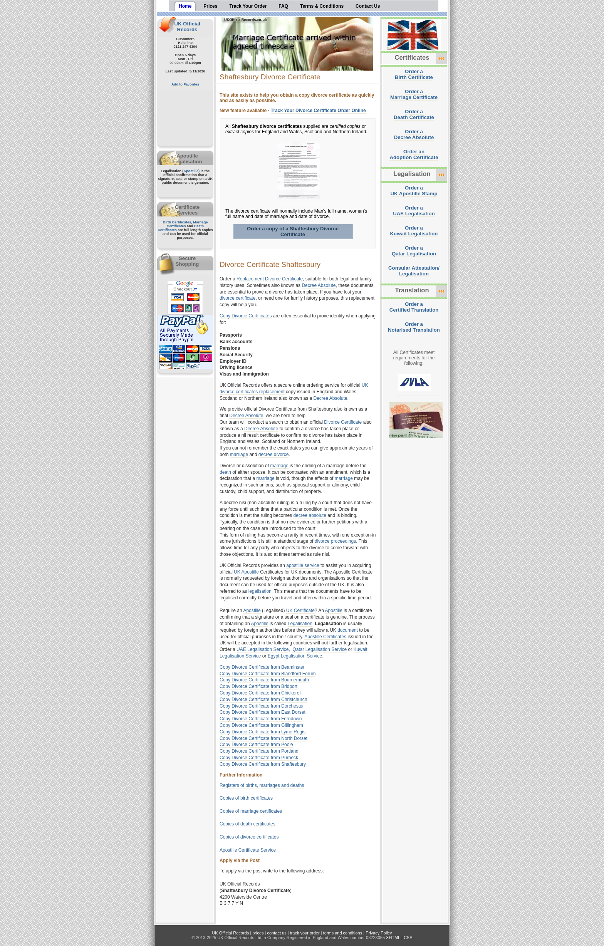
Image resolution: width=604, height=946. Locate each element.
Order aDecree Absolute (414, 134)
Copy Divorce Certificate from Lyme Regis (262, 732)
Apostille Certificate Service (248, 850)
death (225, 472)
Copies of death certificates (247, 824)
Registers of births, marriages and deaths (262, 785)
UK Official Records (187, 26)
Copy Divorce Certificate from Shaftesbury (263, 764)
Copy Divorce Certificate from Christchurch (263, 699)
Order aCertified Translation (414, 307)
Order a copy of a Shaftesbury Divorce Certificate (293, 231)
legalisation (260, 591)
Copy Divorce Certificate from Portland (259, 751)
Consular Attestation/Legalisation (414, 271)
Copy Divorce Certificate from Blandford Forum (267, 673)
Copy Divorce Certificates (246, 316)
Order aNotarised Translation (414, 327)
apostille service (302, 565)
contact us (277, 933)
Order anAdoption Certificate (413, 154)
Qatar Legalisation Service (319, 649)
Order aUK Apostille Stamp (414, 190)
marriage (239, 454)
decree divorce (273, 454)
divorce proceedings (335, 541)
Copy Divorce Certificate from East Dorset (262, 712)
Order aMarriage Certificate (414, 94)
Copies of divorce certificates (249, 837)
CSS (408, 937)
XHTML (393, 937)
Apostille (190, 171)
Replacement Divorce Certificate (270, 279)
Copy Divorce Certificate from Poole (256, 744)
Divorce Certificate (343, 422)
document (347, 630)
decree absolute (309, 515)
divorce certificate (237, 298)
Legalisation (300, 623)
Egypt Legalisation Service (295, 656)
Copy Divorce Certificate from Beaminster (262, 667)
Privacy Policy (379, 933)
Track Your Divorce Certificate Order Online (318, 110)
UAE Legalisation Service (263, 649)
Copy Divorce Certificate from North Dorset (263, 738)
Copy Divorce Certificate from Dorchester (262, 706)
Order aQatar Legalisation (414, 251)
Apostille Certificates (325, 636)
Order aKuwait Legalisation (414, 230)
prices (257, 933)
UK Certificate (300, 610)
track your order (305, 933)
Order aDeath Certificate (414, 114)
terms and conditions (342, 933)
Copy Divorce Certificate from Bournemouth (264, 680)
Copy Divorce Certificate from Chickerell (261, 693)
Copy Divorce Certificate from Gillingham (261, 725)
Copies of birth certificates (246, 798)
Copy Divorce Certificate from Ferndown (261, 718)
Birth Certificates (177, 222)
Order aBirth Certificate (414, 74)
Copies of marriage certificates (251, 811)
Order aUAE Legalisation (414, 210)
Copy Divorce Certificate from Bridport (258, 686)
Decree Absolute (319, 285)
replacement (272, 391)
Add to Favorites (185, 84)
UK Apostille (246, 572)
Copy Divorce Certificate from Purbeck (259, 757)
